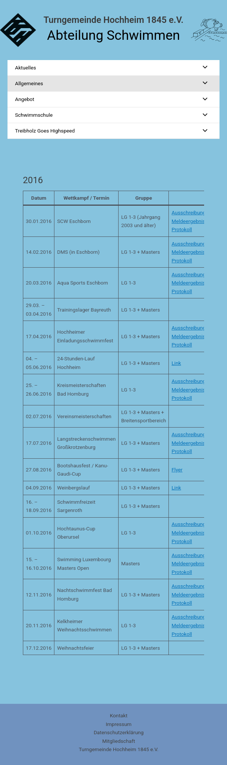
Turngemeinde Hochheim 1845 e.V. (113, 20)
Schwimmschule (34, 115)
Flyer (176, 470)
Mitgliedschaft (118, 741)
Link (176, 363)
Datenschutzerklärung (119, 732)
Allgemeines (29, 83)
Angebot (24, 99)
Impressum (119, 724)
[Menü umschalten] (203, 67)
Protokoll (181, 229)
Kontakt (119, 715)
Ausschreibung (188, 212)
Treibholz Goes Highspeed (45, 131)
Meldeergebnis (188, 221)
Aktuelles (25, 68)
